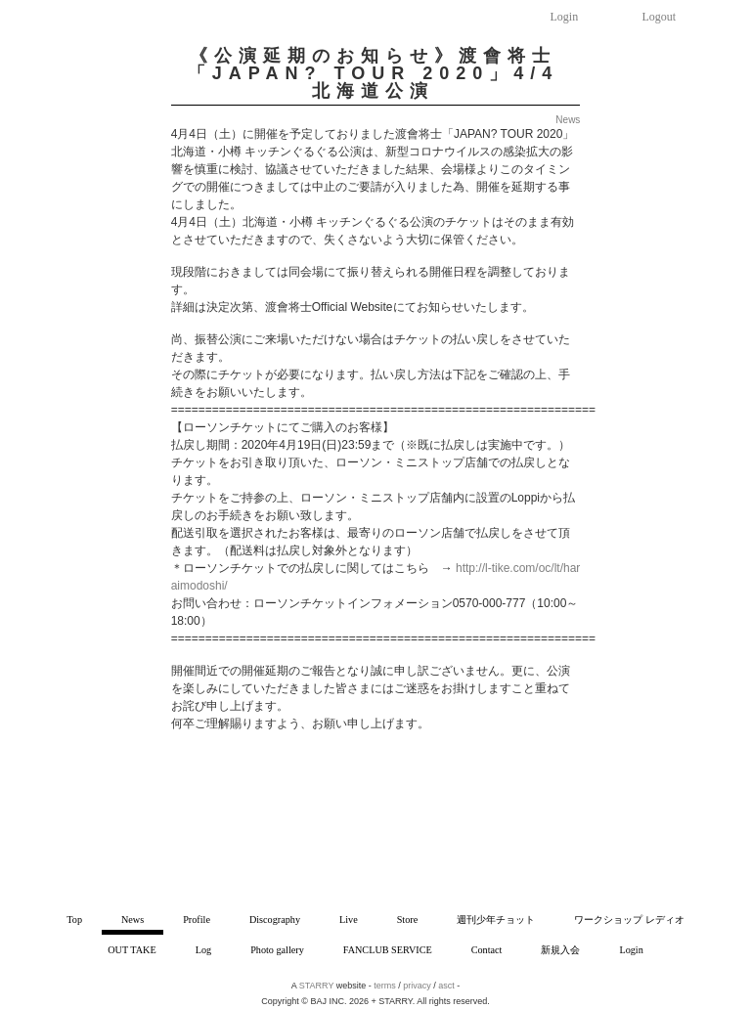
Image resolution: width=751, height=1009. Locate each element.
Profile (196, 919)
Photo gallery (277, 949)
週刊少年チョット (496, 919)
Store (408, 919)
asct (446, 985)
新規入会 (560, 949)
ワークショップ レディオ (629, 919)
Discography (274, 919)
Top (74, 919)
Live (348, 919)
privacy (417, 985)
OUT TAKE (131, 949)
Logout (659, 16)
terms (385, 985)
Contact (487, 949)
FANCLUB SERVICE (387, 949)
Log (203, 949)
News (132, 919)
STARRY (316, 985)
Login (565, 16)
